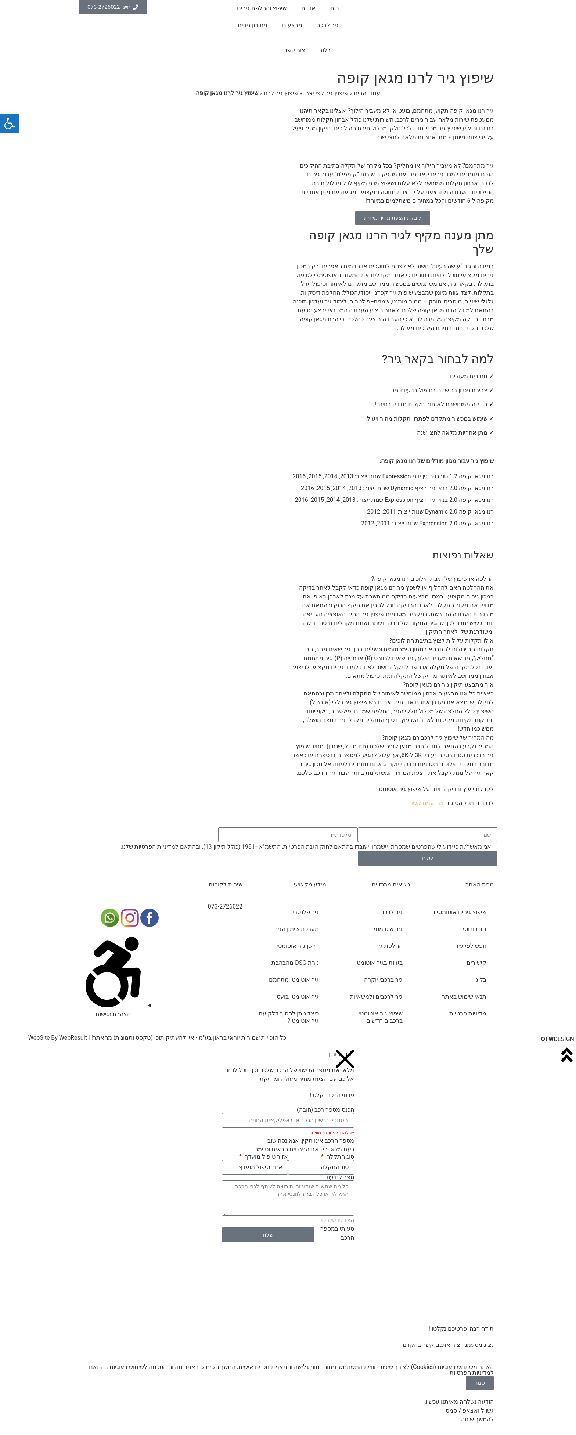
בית (334, 8)
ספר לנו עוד (339, 1177)
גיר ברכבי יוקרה (383, 979)
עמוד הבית (367, 93)
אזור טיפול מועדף (265, 1157)
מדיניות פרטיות (467, 1013)
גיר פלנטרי (305, 912)
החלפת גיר (389, 945)
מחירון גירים (252, 25)
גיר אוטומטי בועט (298, 996)
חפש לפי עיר (470, 945)
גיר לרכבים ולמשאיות (376, 996)
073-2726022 (225, 906)
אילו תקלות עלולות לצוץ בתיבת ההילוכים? (441, 640)
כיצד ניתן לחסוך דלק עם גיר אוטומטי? (289, 1017)
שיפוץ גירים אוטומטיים (458, 912)
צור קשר (294, 50)
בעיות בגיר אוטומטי (379, 962)
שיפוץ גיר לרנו (281, 93)
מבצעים (292, 25)
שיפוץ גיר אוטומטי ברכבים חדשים (381, 1017)
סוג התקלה (339, 1157)
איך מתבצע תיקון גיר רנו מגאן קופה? (448, 684)
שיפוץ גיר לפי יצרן (326, 93)
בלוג (325, 50)
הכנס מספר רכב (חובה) (325, 1110)
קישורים (476, 962)
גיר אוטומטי (388, 928)
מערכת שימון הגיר (296, 928)
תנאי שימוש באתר (464, 996)
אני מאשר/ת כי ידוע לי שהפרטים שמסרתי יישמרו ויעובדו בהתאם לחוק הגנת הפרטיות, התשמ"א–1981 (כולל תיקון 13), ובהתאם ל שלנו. (305, 846)
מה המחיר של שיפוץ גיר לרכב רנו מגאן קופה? (438, 737)
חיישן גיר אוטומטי (298, 945)
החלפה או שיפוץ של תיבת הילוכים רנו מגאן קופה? (432, 578)
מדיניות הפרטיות (154, 846)
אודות (308, 8)
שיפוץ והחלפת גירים (262, 8)
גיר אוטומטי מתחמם (294, 979)
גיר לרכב (328, 25)
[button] (393, 579)
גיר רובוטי (474, 928)
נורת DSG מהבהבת (295, 962)
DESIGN (557, 1039)
